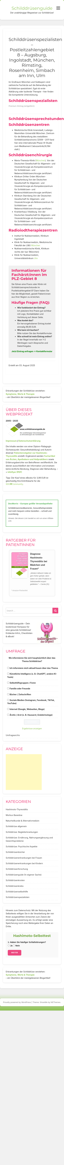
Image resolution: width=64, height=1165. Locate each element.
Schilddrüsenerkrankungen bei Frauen (24, 858)
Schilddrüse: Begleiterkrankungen (22, 832)
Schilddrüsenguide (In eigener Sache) (24, 874)
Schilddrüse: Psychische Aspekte (21, 846)
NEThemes (55, 1002)
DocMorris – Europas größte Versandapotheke (30, 503)
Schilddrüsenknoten (15, 880)
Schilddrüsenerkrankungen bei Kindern (24, 863)
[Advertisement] (24, 772)
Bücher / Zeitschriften (20, 694)
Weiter (14, 952)
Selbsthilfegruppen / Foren (23, 683)
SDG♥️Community (14, 484)
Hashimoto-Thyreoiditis (17, 809)
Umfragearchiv (13, 735)
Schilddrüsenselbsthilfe (17, 891)
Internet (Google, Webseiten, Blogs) (27, 709)
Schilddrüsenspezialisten (17, 897)
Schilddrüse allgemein (16, 826)
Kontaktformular (44, 351)
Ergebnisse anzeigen (32, 728)
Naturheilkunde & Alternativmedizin (22, 820)
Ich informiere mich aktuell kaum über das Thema (34, 668)
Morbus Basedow (14, 815)
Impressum (11, 441)
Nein (16, 945)
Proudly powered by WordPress (17, 1002)
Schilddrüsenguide (32, 8)
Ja (10, 945)
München (40, 160)
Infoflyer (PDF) (15, 472)
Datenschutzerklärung (29, 441)
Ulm (36, 258)
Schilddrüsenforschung (17, 869)
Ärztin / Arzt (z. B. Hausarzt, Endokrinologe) (31, 715)
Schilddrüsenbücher (15, 852)
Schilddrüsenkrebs (14, 886)
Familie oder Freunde (20, 688)
